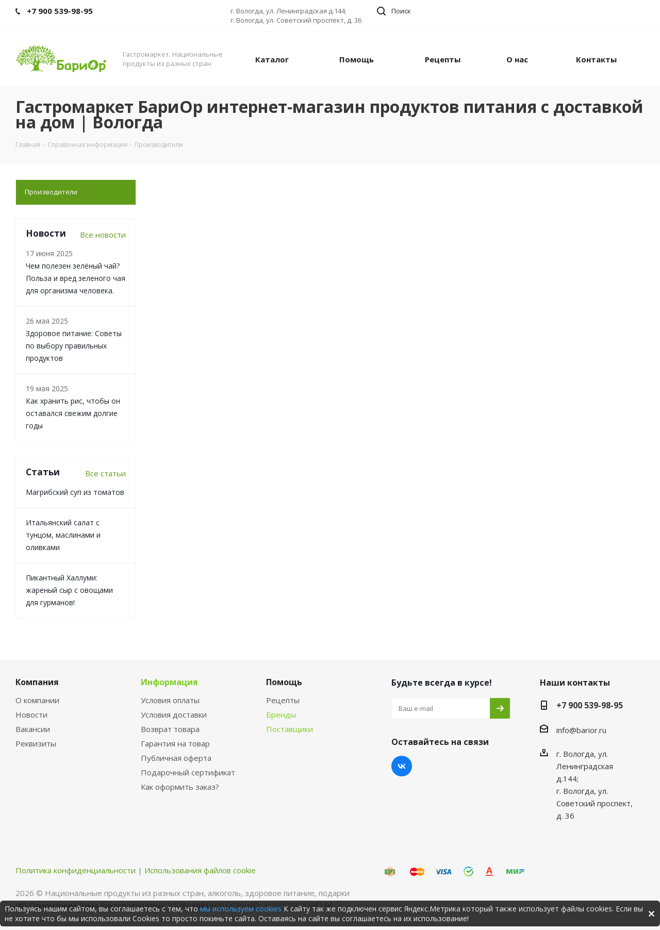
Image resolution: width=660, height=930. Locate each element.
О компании (37, 700)
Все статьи (105, 473)
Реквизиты (35, 743)
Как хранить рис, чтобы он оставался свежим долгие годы (73, 413)
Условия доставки (174, 714)
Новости (31, 714)
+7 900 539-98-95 (589, 705)
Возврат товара (170, 729)
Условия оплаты (170, 700)
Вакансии (32, 729)
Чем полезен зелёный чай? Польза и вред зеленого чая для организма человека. (75, 278)
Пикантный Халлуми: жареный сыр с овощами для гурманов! (69, 590)
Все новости (103, 234)
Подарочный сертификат (188, 772)
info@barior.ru (581, 730)
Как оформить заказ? (180, 787)
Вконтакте (401, 766)
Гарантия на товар (175, 743)
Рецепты (283, 700)
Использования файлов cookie (200, 870)
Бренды (281, 714)
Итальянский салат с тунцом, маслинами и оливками (63, 535)
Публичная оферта (176, 758)
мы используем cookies (241, 909)
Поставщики (289, 729)
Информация (169, 682)
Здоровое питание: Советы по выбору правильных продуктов (74, 345)
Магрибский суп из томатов (75, 492)
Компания (37, 682)
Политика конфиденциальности (75, 870)
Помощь (284, 682)
